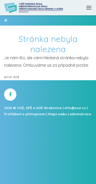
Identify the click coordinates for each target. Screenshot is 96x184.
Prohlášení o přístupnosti (24, 114)
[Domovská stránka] (33, 7)
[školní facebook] (10, 94)
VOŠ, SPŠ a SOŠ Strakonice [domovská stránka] (5, 21)
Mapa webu (57, 114)
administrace (80, 114)
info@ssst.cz (75, 108)
